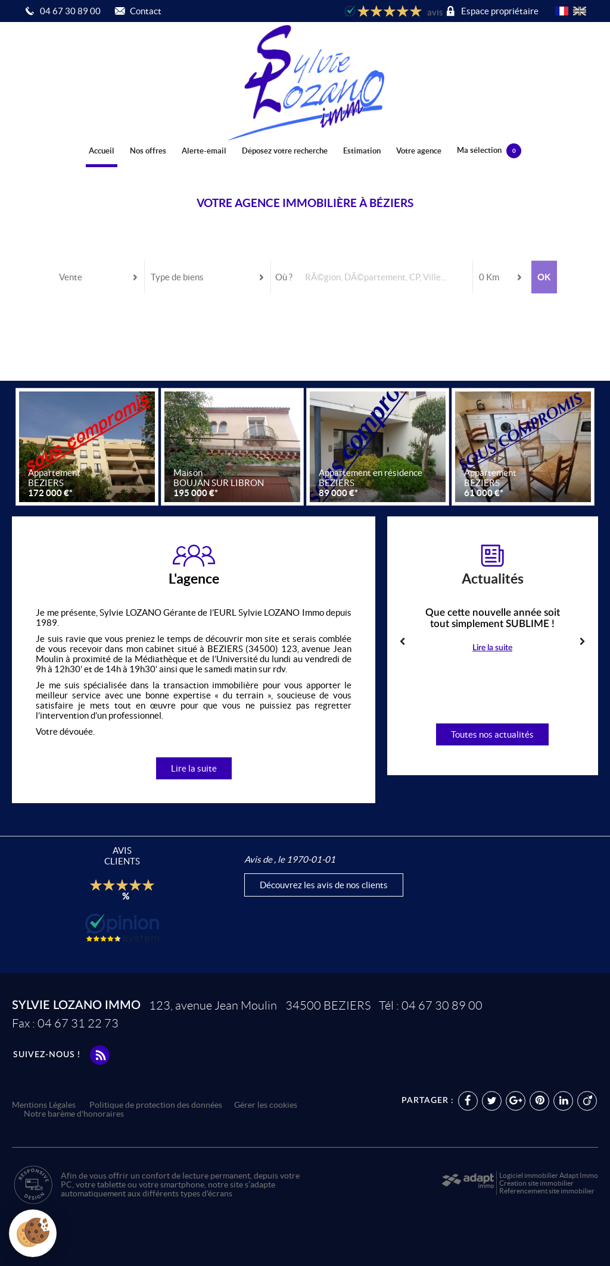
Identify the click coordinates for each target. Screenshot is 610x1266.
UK (579, 11)
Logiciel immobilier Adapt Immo (548, 1175)
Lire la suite (194, 768)
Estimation (362, 150)
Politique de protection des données (155, 1105)
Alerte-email (204, 150)
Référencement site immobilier (547, 1191)
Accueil (101, 150)
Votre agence (418, 150)
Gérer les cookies (265, 1105)
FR (561, 11)
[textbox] (384, 258)
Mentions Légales (44, 1105)
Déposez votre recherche (285, 150)
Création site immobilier (536, 1183)
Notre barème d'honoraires (75, 1114)
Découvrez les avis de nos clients (324, 885)
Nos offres (148, 150)
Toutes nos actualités (492, 734)
